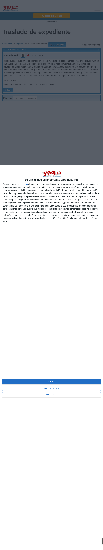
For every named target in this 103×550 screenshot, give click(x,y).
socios (25, 184)
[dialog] (51, 357)
